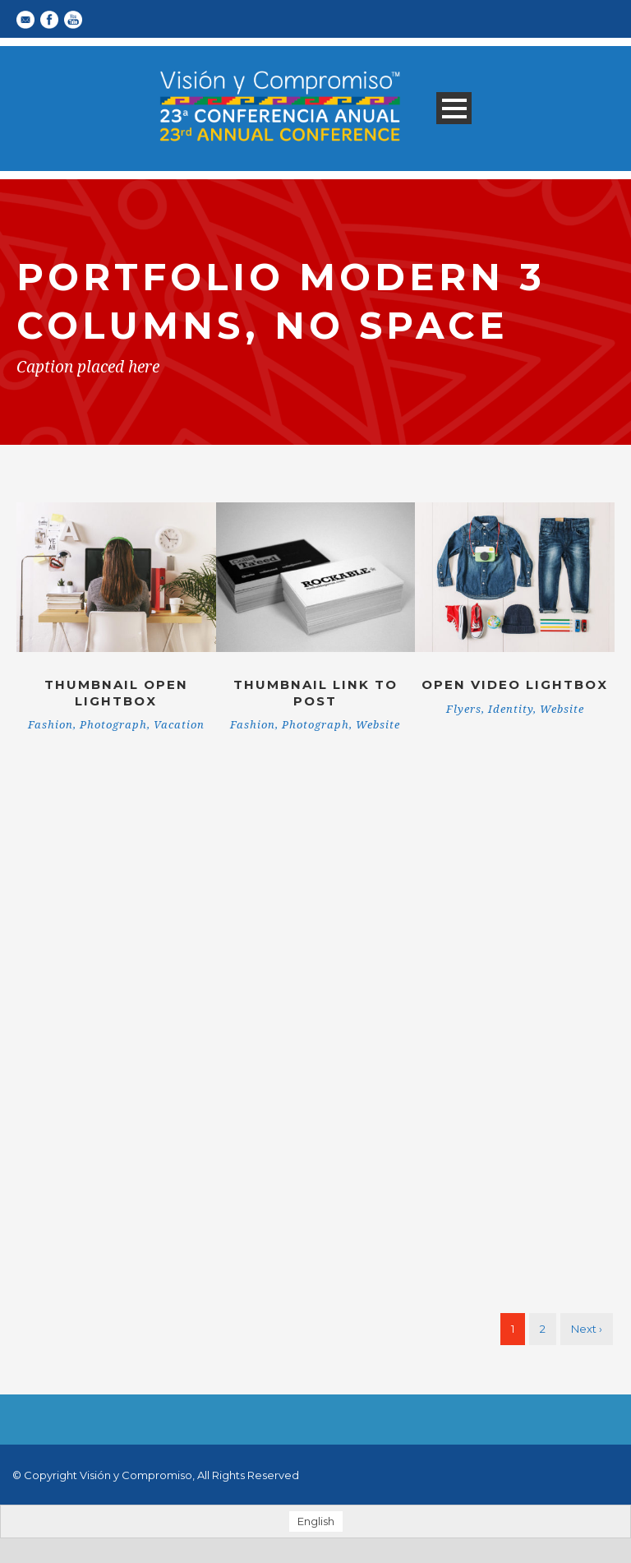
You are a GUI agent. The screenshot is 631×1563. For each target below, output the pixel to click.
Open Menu (454, 108)
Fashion (50, 725)
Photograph (113, 725)
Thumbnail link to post (315, 693)
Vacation (179, 725)
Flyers (463, 709)
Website (378, 725)
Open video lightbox (514, 684)
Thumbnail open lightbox (116, 693)
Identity (510, 709)
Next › (586, 1328)
